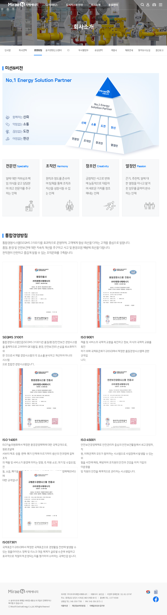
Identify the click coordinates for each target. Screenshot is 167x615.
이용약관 (64, 605)
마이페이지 (148, 5)
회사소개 (95, 5)
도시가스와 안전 (74, 5)
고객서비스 (52, 5)
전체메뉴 (161, 5)
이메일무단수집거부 (97, 605)
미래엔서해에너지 (27, 5)
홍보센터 (113, 5)
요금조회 (154, 5)
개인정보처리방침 (78, 605)
